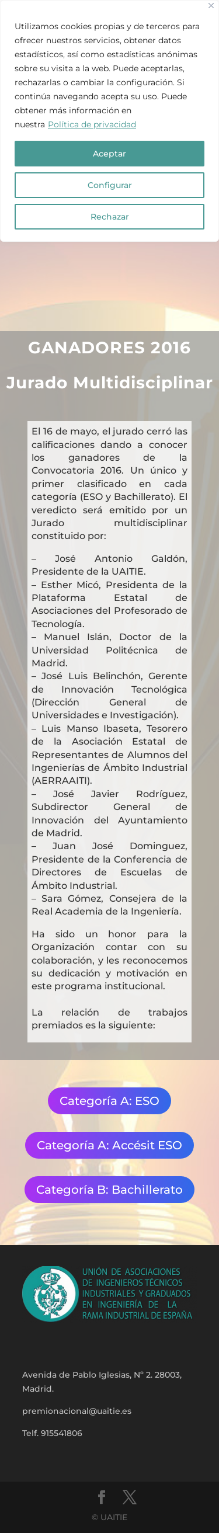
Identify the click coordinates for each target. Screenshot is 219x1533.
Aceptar (109, 153)
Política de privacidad (92, 124)
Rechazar (110, 216)
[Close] (211, 5)
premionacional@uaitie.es (76, 1411)
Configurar (110, 185)
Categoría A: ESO (109, 1101)
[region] (109, 121)
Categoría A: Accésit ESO (109, 1145)
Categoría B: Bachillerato (109, 1190)
